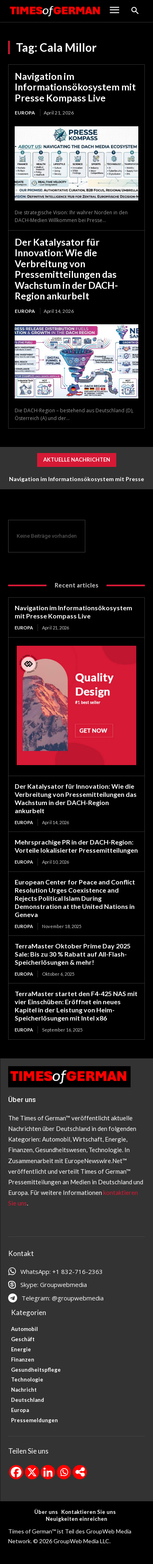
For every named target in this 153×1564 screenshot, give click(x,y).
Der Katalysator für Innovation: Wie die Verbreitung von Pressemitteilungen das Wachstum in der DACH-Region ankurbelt (66, 268)
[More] (80, 1472)
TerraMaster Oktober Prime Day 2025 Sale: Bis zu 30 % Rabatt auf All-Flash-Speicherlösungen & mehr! (73, 954)
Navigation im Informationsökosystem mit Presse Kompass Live (75, 86)
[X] (32, 1472)
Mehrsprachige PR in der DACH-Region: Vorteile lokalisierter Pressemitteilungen (76, 846)
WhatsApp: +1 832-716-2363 (61, 1271)
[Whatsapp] (64, 1472)
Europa (25, 113)
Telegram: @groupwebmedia (63, 1298)
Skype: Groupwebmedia (53, 1284)
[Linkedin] (48, 1472)
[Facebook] (16, 1472)
